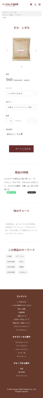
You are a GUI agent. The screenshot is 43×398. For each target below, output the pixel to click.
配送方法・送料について (21, 323)
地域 (11, 15)
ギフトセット (21, 356)
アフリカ (18, 15)
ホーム (5, 12)
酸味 (22, 267)
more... (5, 17)
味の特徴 (11, 262)
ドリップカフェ (21, 346)
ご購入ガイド (21, 316)
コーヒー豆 (13, 12)
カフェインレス (21, 376)
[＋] (12, 102)
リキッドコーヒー (21, 349)
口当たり (24, 272)
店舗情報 (21, 312)
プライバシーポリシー (21, 326)
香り (22, 262)
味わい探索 (21, 309)
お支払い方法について (21, 319)
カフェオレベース (21, 342)
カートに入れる (21, 149)
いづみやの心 (21, 302)
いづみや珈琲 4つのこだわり (22, 305)
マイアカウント (21, 330)
